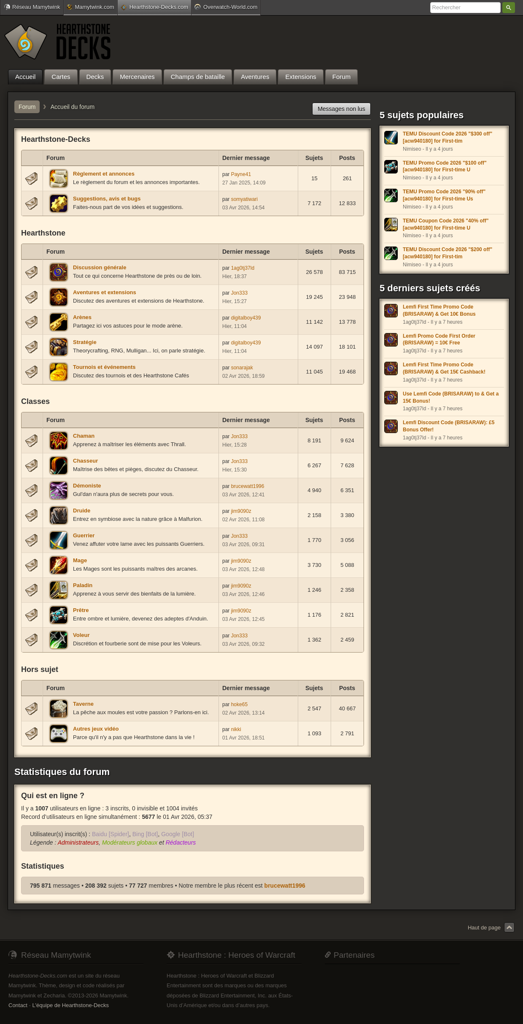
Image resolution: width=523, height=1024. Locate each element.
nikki (236, 729)
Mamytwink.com (90, 7)
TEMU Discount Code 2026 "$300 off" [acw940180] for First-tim (447, 137)
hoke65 (239, 704)
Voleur (81, 635)
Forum (27, 106)
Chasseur (85, 461)
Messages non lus (341, 109)
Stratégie (85, 342)
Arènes (82, 317)
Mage (80, 560)
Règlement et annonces (104, 174)
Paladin (82, 585)
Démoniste (87, 485)
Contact (17, 1005)
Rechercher (508, 7)
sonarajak (242, 368)
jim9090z (241, 511)
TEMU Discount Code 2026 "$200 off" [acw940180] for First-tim (447, 253)
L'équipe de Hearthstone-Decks (70, 1005)
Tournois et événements (104, 367)
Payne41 (241, 174)
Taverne (83, 704)
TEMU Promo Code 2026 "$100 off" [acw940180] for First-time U (445, 166)
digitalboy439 (246, 318)
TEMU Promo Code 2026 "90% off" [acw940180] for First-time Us (444, 195)
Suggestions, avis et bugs (106, 198)
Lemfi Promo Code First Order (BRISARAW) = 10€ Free (439, 339)
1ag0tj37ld (242, 268)
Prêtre (81, 610)
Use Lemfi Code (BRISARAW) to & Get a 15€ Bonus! (451, 397)
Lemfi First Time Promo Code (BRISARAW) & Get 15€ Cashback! (444, 368)
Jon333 (239, 293)
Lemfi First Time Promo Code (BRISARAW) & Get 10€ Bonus (439, 310)
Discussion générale (99, 267)
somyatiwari (244, 199)
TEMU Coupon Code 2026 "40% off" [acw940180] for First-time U (445, 224)
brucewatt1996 (247, 486)
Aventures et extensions (104, 292)
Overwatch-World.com (225, 6)
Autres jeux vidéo (96, 729)
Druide (81, 510)
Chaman (83, 436)
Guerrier (83, 535)
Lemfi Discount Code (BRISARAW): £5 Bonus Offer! (448, 426)
